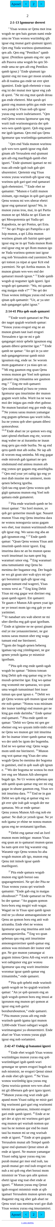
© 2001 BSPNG (27, 1223)
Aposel (16, 4)
